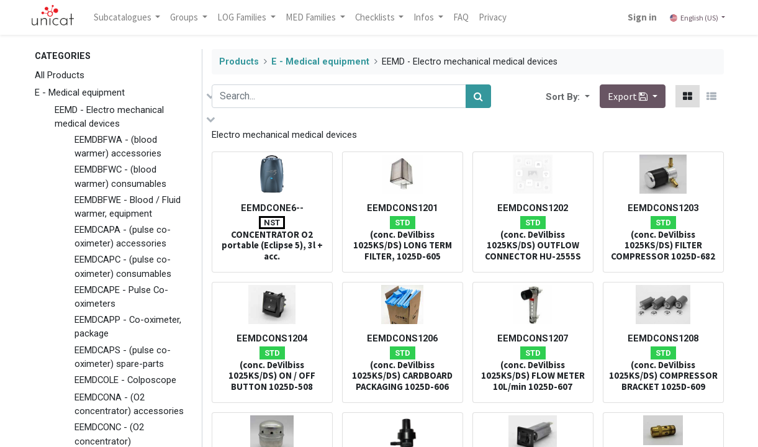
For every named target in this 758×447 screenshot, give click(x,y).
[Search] (478, 96)
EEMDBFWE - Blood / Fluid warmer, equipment (127, 206)
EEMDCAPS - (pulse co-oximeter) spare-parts (122, 357)
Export (628, 96)
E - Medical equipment (80, 92)
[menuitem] (465, 17)
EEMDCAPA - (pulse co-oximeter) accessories (122, 236)
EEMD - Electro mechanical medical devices (109, 116)
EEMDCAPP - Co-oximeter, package (127, 326)
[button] (586, 96)
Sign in (637, 17)
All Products (59, 75)
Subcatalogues (128, 17)
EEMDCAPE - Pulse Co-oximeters (121, 296)
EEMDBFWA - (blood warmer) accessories (117, 146)
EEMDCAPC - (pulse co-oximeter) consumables (122, 266)
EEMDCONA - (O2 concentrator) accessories (129, 404)
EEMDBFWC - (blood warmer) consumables (120, 176)
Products (239, 61)
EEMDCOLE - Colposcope (125, 380)
